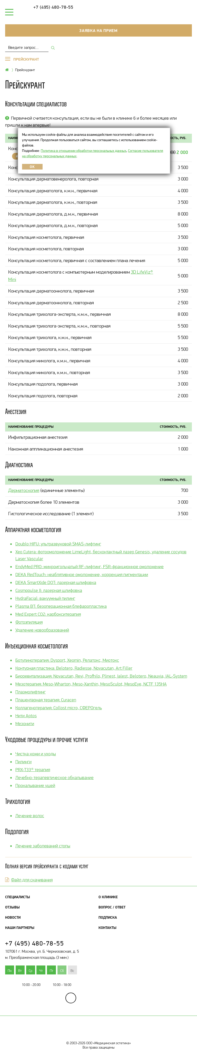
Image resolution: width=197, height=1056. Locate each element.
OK (32, 167)
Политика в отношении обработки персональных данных (83, 151)
